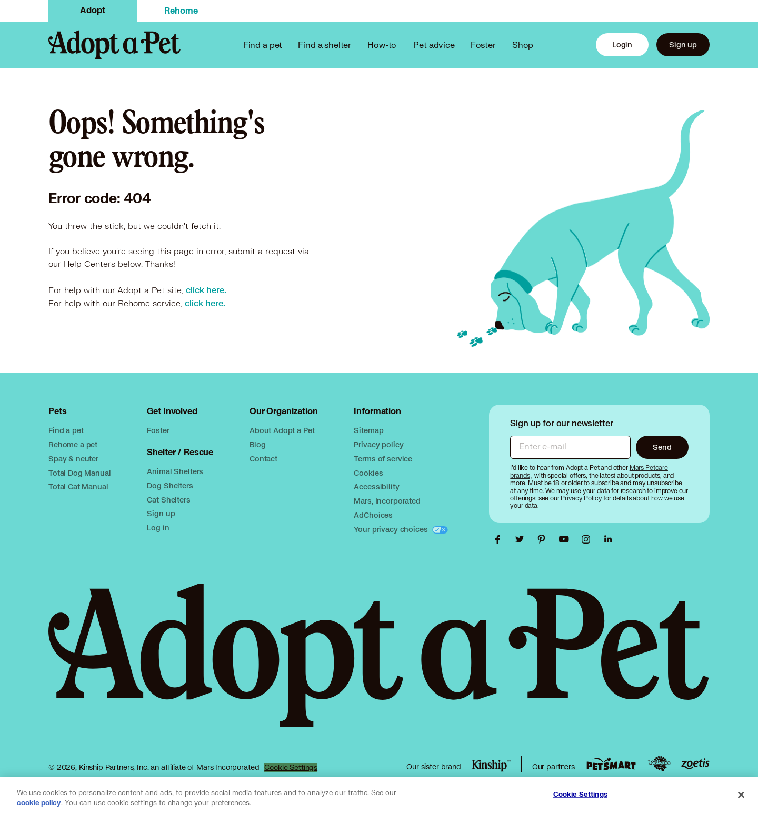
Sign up (683, 44)
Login (622, 44)
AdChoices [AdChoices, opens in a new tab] (373, 514)
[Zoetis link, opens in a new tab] (695, 763)
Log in (158, 527)
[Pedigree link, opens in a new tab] (659, 764)
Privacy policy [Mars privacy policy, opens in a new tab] (378, 444)
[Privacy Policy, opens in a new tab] (582, 498)
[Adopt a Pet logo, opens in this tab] (379, 666)
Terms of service (383, 458)
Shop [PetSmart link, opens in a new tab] (522, 44)
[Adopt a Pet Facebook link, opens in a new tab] (500, 539)
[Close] (741, 794)
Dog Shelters (170, 485)
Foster (483, 44)
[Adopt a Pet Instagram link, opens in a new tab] (588, 539)
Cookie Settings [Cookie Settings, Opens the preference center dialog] (580, 794)
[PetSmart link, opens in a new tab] (611, 763)
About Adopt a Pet (282, 430)
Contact (263, 458)
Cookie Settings (290, 767)
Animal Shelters (175, 471)
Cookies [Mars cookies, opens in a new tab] (368, 472)
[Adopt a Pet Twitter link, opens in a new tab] (522, 539)
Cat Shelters (168, 499)
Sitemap (368, 430)
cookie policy (39, 803)
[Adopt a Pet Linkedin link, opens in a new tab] (608, 539)
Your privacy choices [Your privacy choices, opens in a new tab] (392, 529)
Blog (257, 444)
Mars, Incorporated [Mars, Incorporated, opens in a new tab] (387, 500)
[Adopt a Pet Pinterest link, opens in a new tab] (544, 539)
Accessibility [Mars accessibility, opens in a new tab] (376, 486)
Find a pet (66, 430)
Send (662, 447)
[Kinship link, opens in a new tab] (491, 765)
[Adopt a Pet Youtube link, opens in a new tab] (566, 539)
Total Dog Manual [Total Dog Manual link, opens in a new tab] (79, 472)
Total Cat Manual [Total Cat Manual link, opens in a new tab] (78, 486)
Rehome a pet (72, 444)
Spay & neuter (73, 458)
